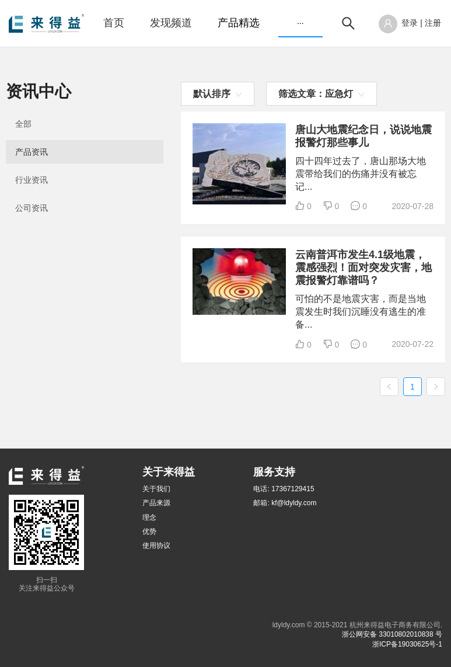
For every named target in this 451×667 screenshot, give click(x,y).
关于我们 (156, 489)
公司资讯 (31, 208)
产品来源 (156, 503)
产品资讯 (31, 152)
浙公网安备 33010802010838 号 (392, 634)
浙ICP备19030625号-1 (407, 644)
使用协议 (156, 545)
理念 (149, 517)
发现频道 (171, 23)
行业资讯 (31, 180)
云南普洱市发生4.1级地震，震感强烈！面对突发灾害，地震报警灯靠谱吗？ (363, 267)
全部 (23, 123)
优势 (149, 531)
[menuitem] (113, 23)
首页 (113, 23)
